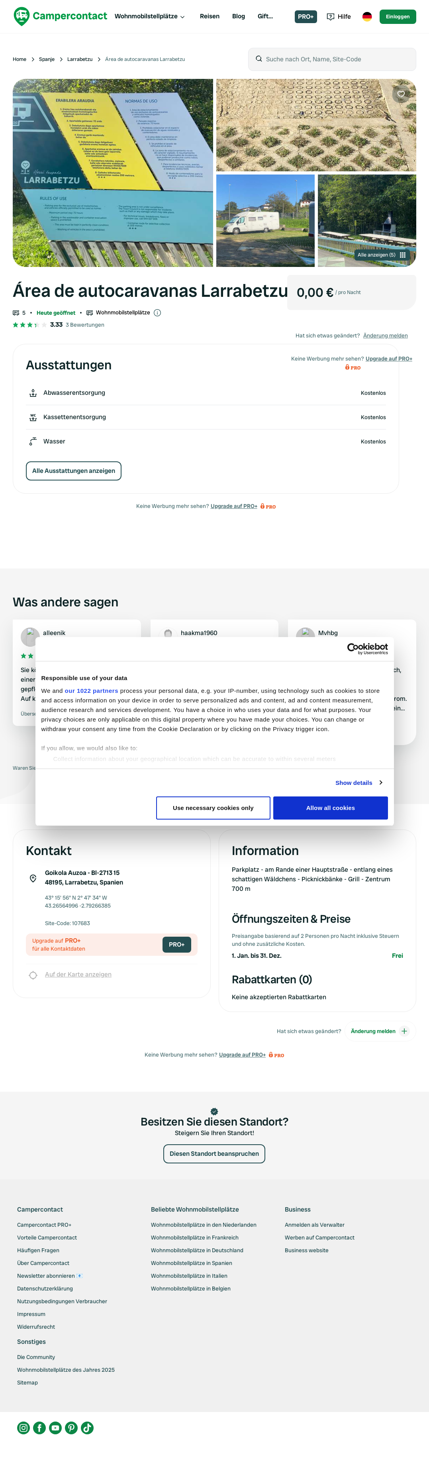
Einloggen (398, 16)
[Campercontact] (60, 16)
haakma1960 (199, 633)
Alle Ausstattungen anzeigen (73, 471)
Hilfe (339, 16)
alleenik (54, 633)
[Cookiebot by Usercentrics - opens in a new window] (353, 649)
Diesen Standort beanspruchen (214, 1153)
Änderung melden (385, 335)
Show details (353, 782)
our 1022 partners (91, 690)
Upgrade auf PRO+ (234, 506)
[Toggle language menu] (366, 16)
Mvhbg (328, 633)
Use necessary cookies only (213, 807)
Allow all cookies (330, 807)
